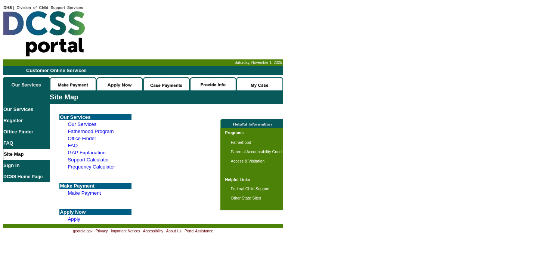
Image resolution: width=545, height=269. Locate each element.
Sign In (11, 165)
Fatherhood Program (91, 131)
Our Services (18, 109)
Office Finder (18, 131)
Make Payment (84, 193)
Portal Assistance (199, 231)
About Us (174, 231)
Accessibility (153, 231)
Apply (74, 219)
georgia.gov (82, 231)
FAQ (8, 143)
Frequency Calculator (91, 167)
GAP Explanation (86, 152)
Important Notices (125, 231)
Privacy (102, 231)
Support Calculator (88, 160)
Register (13, 120)
